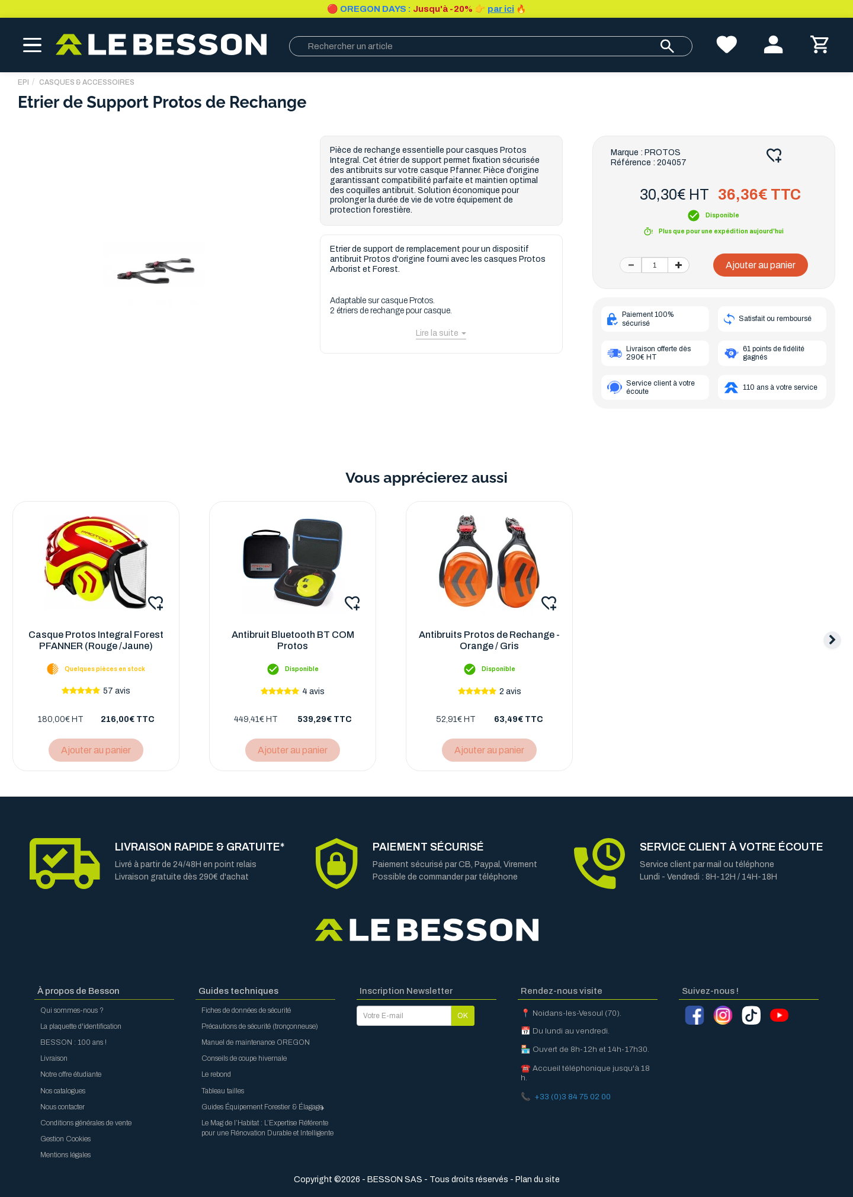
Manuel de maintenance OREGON (255, 1042)
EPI (23, 82)
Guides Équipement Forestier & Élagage (263, 1107)
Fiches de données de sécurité (246, 1010)
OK (462, 1016)
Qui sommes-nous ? (72, 1010)
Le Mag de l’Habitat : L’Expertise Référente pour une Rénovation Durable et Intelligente (267, 1128)
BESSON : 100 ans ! (73, 1042)
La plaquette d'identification (80, 1026)
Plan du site (537, 1179)
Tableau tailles (222, 1091)
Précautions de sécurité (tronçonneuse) (259, 1026)
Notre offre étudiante (70, 1074)
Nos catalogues (62, 1091)
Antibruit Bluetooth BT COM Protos (293, 640)
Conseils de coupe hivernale (244, 1058)
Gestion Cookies (65, 1139)
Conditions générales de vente (86, 1123)
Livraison (54, 1058)
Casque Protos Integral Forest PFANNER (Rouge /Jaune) (95, 640)
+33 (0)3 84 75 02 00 (572, 1096)
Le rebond (216, 1074)
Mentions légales (65, 1155)
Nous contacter (62, 1107)
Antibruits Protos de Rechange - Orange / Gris (489, 640)
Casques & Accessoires (86, 82)
